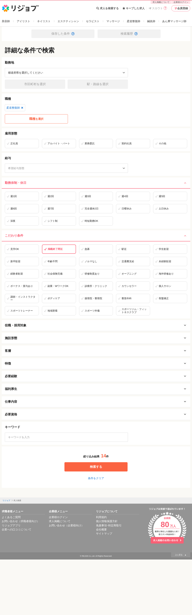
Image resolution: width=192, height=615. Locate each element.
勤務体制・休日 (96, 183)
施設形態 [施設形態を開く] (96, 338)
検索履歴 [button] (129, 33)
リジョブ (6, 500)
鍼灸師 (151, 21)
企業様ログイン (181, 2)
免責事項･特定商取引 (109, 525)
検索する (96, 466)
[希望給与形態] (66, 168)
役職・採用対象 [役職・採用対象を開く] (96, 325)
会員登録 (181, 8)
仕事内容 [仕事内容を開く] (96, 401)
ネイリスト (44, 21)
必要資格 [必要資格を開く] (96, 414)
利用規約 (101, 517)
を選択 (36, 119)
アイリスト (23, 21)
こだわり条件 (96, 235)
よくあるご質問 (11, 517)
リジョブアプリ (11, 525)
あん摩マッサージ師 (174, 21)
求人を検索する (107, 8)
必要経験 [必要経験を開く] (96, 376)
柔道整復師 (133, 21)
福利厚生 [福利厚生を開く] (96, 389)
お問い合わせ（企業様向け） (66, 525)
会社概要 (101, 529)
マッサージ (113, 21)
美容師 (6, 21)
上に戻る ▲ (180, 555)
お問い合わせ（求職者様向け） (20, 521)
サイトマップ (104, 533)
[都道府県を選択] (66, 72)
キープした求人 (134, 8)
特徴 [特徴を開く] (96, 363)
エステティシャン (68, 21)
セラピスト (92, 21)
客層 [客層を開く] (96, 351)
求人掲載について (161, 2)
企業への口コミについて (16, 529)
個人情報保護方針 (107, 521)
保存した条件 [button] (62, 33)
